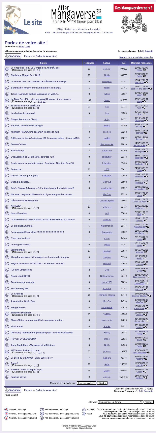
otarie (107, 339)
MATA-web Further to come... (26, 350)
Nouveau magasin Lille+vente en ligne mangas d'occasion (41, 194)
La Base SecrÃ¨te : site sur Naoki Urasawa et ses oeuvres (41, 99)
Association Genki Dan (23, 301)
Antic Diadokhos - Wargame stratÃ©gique (33, 345)
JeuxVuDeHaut (18, 144)
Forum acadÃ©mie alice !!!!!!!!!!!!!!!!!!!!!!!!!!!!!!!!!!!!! (37, 232)
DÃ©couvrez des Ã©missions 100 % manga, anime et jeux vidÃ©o (45, 138)
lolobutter (107, 157)
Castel (107, 371)
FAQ (59, 29)
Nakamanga (107, 226)
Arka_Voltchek (139, 353)
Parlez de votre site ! (26, 42)
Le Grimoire (17, 293)
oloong (107, 125)
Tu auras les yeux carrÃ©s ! (25, 105)
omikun (106, 377)
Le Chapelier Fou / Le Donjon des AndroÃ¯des (35, 68)
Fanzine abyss (18, 377)
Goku (139, 271)
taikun (107, 94)
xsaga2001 (106, 282)
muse (107, 238)
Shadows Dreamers (21, 312)
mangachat (106, 307)
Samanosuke (106, 144)
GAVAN (107, 263)
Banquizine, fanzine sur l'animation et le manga (36, 87)
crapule (139, 365)
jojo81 (107, 244)
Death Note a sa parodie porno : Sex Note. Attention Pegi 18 (42, 163)
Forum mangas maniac (23, 282)
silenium (107, 219)
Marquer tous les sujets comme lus (136, 57)
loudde (107, 138)
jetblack (107, 351)
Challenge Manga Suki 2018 (25, 75)
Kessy (107, 332)
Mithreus (107, 182)
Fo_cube (107, 288)
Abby (139, 101)
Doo (107, 270)
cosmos (107, 132)
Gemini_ (107, 69)
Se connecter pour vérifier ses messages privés (76, 32)
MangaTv (107, 81)
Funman (107, 251)
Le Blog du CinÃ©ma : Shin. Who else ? (32, 358)
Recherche (69, 29)
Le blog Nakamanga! (22, 226)
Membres (82, 29)
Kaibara (107, 358)
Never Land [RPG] (20, 276)
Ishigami (107, 257)
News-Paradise (19, 213)
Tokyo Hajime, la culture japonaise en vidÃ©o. (35, 94)
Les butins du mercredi (23, 113)
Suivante (149, 51)
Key (107, 107)
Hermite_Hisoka (107, 295)
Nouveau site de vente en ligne (27, 125)
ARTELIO (16, 206)
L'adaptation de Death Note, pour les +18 (32, 157)
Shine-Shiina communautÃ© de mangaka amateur (37, 320)
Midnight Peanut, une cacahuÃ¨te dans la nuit (35, 132)
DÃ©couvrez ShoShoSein (24, 200)
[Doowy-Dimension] (21, 270)
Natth (107, 75)
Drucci (107, 100)
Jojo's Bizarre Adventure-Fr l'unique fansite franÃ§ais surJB (42, 188)
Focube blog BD (19, 288)
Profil (47, 32)
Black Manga (17, 150)
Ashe (107, 364)
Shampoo (139, 120)
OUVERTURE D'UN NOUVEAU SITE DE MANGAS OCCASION (43, 219)
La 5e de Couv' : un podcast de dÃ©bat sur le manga (38, 81)
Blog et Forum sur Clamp (24, 119)
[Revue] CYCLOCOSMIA (23, 339)
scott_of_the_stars (139, 89)
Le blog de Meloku (20, 244)
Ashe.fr (15, 363)
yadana (107, 314)
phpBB (73, 426)
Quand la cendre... (20, 182)
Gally (27, 47)
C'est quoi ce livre (20, 238)
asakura (139, 252)
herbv (21, 47)
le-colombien (107, 188)
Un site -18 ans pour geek (24, 175)
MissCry (107, 301)
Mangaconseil (18, 307)
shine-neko (106, 320)
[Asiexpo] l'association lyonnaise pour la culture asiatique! (42, 332)
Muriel (139, 258)
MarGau (107, 194)
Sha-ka (107, 326)
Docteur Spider (106, 200)
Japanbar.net (18, 250)
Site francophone (72, 428)
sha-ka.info (17, 326)
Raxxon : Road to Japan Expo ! (27, 369)
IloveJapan (107, 232)
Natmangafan (107, 276)
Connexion (107, 32)
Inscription (95, 29)
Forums (28, 56)
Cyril (139, 108)
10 (44, 101)
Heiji (107, 213)
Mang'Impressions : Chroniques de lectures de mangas (40, 257)
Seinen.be (16, 169)
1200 (106, 169)
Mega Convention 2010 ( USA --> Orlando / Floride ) (37, 263)
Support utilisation (85, 428)
